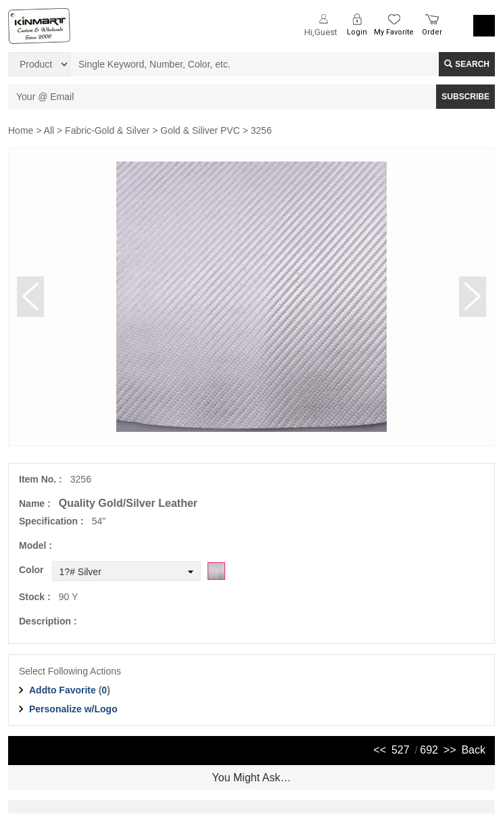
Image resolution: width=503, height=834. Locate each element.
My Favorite (394, 32)
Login (357, 32)
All (49, 130)
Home (20, 130)
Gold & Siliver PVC (199, 130)
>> (450, 750)
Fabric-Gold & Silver (107, 130)
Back (473, 750)
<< (379, 750)
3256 (261, 130)
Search (467, 64)
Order (432, 32)
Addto (62, 690)
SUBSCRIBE (465, 96)
